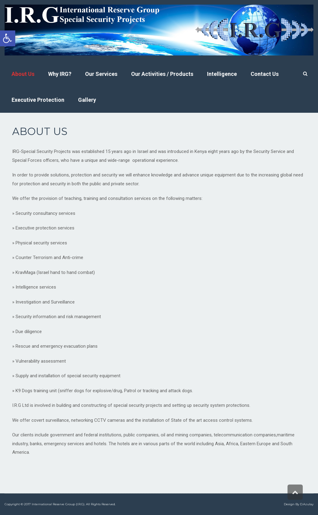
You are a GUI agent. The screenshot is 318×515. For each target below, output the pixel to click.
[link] (7, 38)
